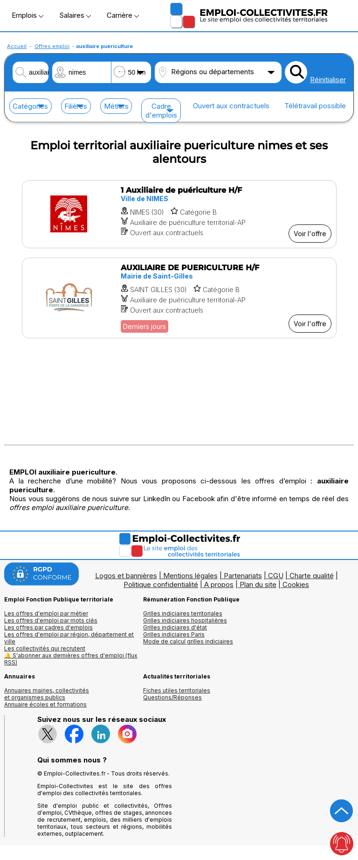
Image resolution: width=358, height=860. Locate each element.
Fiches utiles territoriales (176, 690)
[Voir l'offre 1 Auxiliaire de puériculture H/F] (179, 214)
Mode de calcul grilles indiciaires (188, 641)
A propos (219, 584)
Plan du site (258, 584)
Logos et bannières (126, 575)
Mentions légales (190, 575)
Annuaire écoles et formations (45, 704)
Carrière (123, 15)
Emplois (27, 15)
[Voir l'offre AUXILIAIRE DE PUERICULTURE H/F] (179, 298)
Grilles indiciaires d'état (175, 627)
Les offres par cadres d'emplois (48, 627)
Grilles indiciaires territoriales (182, 613)
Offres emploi (51, 46)
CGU (275, 575)
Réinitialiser (328, 79)
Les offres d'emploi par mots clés (50, 620)
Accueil (17, 46)
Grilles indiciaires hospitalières (185, 620)
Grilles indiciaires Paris (174, 634)
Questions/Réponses (172, 697)
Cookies (295, 584)
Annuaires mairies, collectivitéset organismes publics (46, 694)
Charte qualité (311, 575)
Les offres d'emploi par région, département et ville (69, 638)
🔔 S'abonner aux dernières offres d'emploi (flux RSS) (71, 659)
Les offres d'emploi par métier (46, 613)
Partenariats (243, 575)
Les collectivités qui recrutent (44, 648)
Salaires (75, 15)
